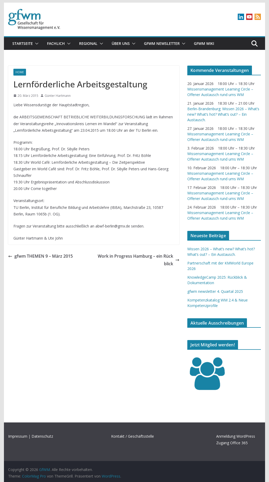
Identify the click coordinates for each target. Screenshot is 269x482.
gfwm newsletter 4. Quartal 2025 (215, 291)
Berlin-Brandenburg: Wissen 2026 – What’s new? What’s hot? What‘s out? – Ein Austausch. (223, 114)
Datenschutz (42, 436)
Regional (88, 43)
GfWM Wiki (204, 43)
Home (19, 72)
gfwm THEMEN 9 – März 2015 (40, 256)
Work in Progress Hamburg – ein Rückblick (138, 260)
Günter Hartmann (58, 95)
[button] (36, 43)
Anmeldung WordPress (235, 436)
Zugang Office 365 (232, 442)
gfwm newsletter (162, 43)
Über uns (121, 43)
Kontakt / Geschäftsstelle (132, 436)
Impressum (17, 436)
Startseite (22, 43)
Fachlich (56, 43)
